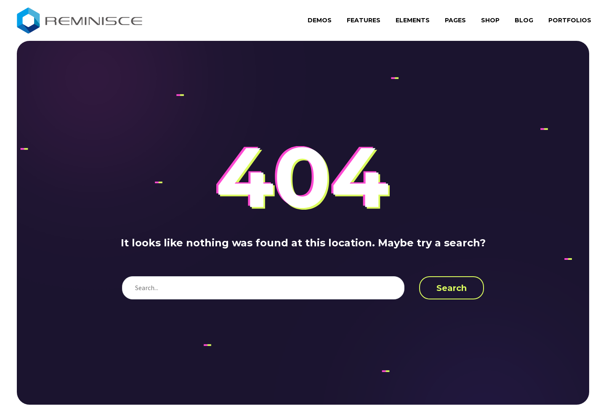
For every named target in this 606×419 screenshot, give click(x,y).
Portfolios (569, 20)
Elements (413, 20)
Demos (320, 20)
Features (363, 20)
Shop (490, 20)
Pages (455, 20)
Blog (524, 20)
